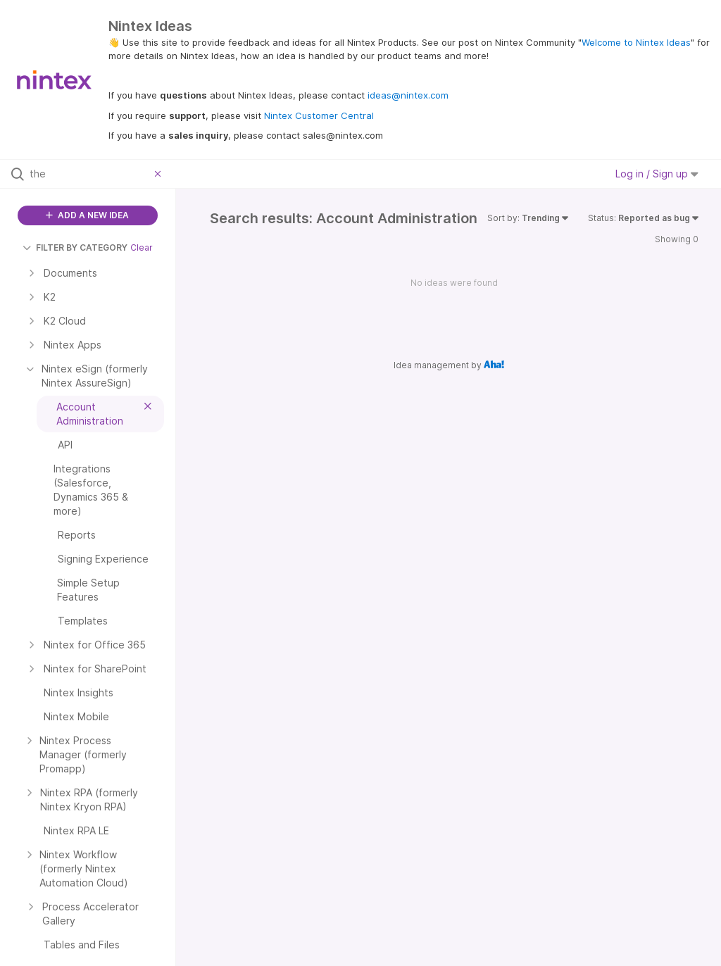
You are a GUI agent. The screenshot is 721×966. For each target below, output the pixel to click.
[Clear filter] (159, 173)
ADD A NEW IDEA (87, 215)
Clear (141, 247)
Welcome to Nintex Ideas (636, 42)
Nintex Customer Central (319, 115)
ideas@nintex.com (408, 95)
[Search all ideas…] (88, 173)
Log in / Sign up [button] (656, 174)
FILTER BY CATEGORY (75, 247)
